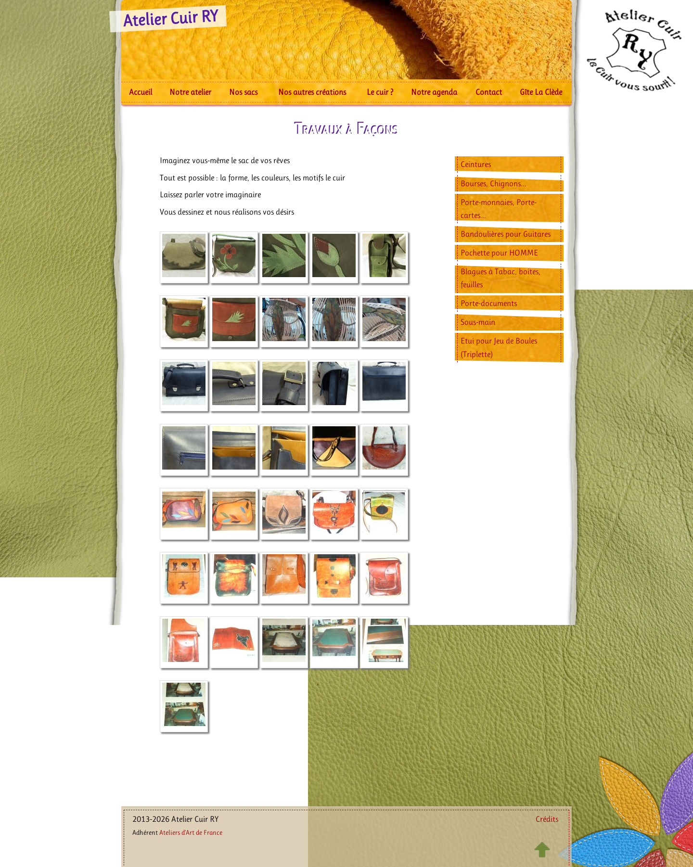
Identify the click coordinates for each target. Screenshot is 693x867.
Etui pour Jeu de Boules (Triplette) (499, 347)
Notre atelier (190, 92)
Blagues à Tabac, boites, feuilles (500, 278)
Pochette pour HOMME (499, 252)
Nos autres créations (312, 92)
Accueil (140, 92)
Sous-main (478, 322)
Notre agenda (434, 92)
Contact (488, 92)
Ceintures (476, 164)
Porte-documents (489, 303)
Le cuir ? (380, 92)
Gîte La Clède (541, 92)
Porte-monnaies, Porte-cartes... (499, 208)
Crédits (547, 819)
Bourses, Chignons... (493, 183)
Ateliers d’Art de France (190, 832)
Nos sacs (243, 92)
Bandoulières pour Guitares (506, 234)
